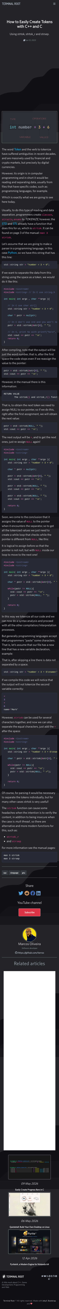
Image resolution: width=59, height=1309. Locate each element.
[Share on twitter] (21, 893)
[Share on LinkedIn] (38, 893)
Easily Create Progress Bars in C (29, 1189)
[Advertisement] (29, 73)
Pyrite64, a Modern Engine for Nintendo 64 (29, 1264)
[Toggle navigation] (54, 4)
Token (17, 149)
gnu (23, 873)
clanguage (14, 873)
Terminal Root (11, 4)
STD (4, 223)
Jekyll (44, 1301)
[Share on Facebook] (33, 893)
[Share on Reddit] (27, 893)
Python (12, 252)
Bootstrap (52, 1301)
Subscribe (29, 912)
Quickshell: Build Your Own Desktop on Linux (29, 1227)
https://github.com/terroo (29, 952)
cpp (4, 873)
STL (15, 223)
